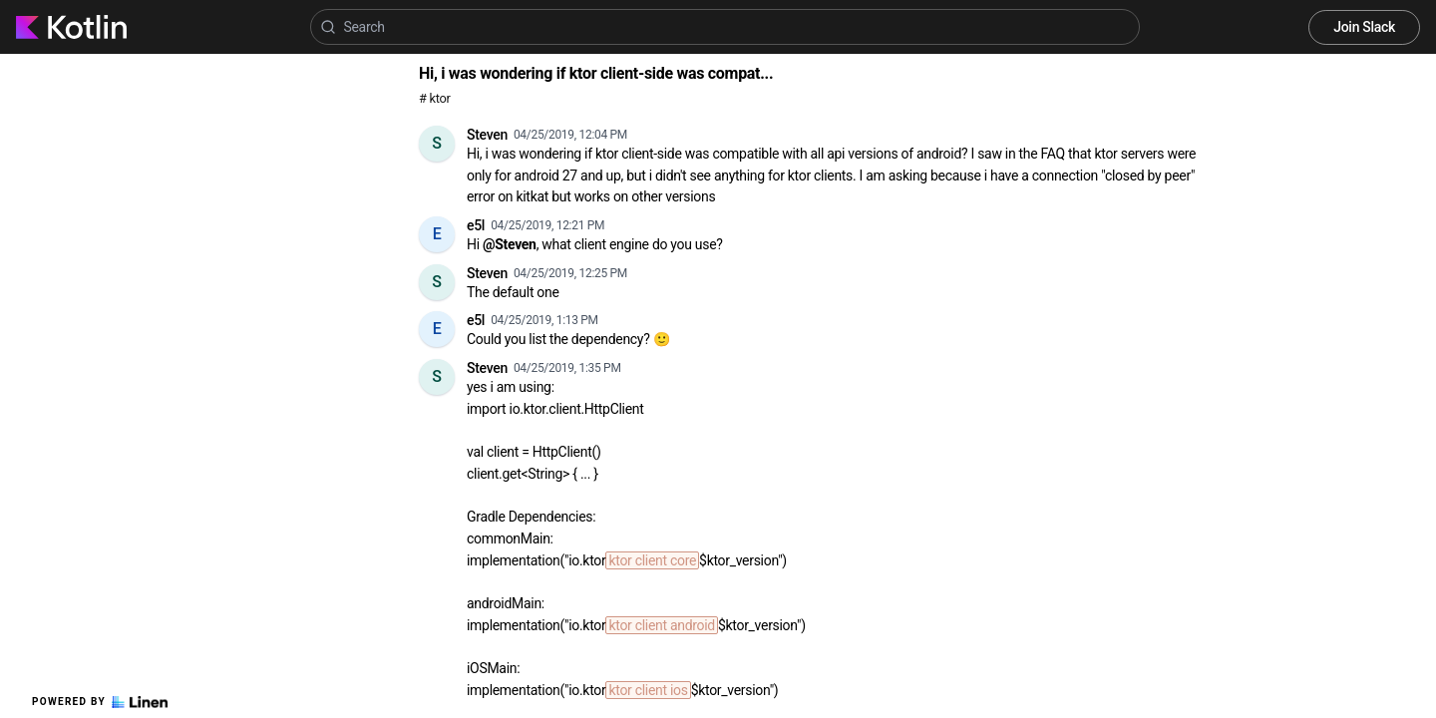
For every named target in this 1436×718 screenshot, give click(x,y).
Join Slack (1364, 27)
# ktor (434, 98)
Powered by (100, 702)
